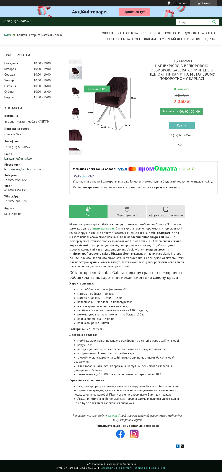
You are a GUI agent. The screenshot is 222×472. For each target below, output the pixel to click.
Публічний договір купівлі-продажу (187, 39)
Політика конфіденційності (149, 467)
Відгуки (150, 39)
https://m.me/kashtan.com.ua (22, 169)
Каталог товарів (130, 33)
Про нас (155, 33)
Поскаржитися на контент (115, 467)
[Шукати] (214, 22)
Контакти (172, 33)
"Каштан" (113, 415)
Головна (107, 33)
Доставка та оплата (199, 33)
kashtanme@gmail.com (19, 158)
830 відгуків (180, 3)
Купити (181, 125)
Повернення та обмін (123, 39)
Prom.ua (132, 464)
